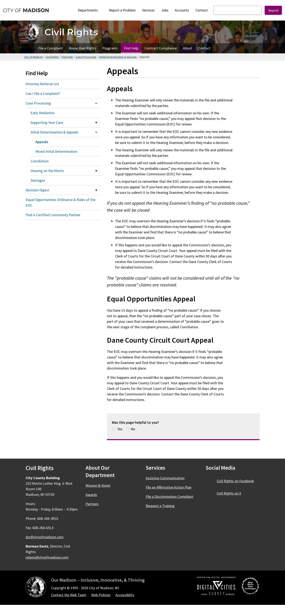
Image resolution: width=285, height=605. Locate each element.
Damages (38, 180)
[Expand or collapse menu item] (96, 103)
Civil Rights (52, 57)
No (133, 429)
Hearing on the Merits (47, 170)
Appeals (41, 141)
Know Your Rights (82, 48)
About (187, 48)
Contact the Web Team (68, 594)
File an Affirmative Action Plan (168, 487)
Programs (110, 48)
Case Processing (86, 57)
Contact (202, 10)
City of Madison (33, 57)
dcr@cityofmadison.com (45, 537)
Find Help (131, 48)
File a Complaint (50, 48)
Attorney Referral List (42, 84)
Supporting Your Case (47, 122)
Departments (90, 10)
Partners (92, 504)
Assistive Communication (165, 478)
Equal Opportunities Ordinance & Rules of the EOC (60, 202)
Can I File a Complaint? (43, 93)
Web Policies (101, 594)
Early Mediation (43, 112)
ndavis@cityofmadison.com (47, 557)
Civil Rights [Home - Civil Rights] (71, 32)
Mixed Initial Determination (56, 151)
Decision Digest (37, 190)
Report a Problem (122, 10)
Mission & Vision (98, 485)
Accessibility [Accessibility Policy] (125, 594)
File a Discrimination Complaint (169, 496)
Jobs (164, 10)
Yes (119, 429)
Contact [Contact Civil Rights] (204, 48)
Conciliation (40, 161)
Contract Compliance (160, 48)
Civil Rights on (238, 481)
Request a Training (160, 505)
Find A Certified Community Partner (53, 214)
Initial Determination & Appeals (118, 57)
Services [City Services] (148, 10)
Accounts (182, 10)
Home (29, 48)
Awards (91, 494)
